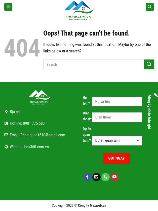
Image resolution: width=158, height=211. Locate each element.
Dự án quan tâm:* (87, 135)
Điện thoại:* (87, 116)
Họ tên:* (86, 101)
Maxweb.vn (98, 205)
